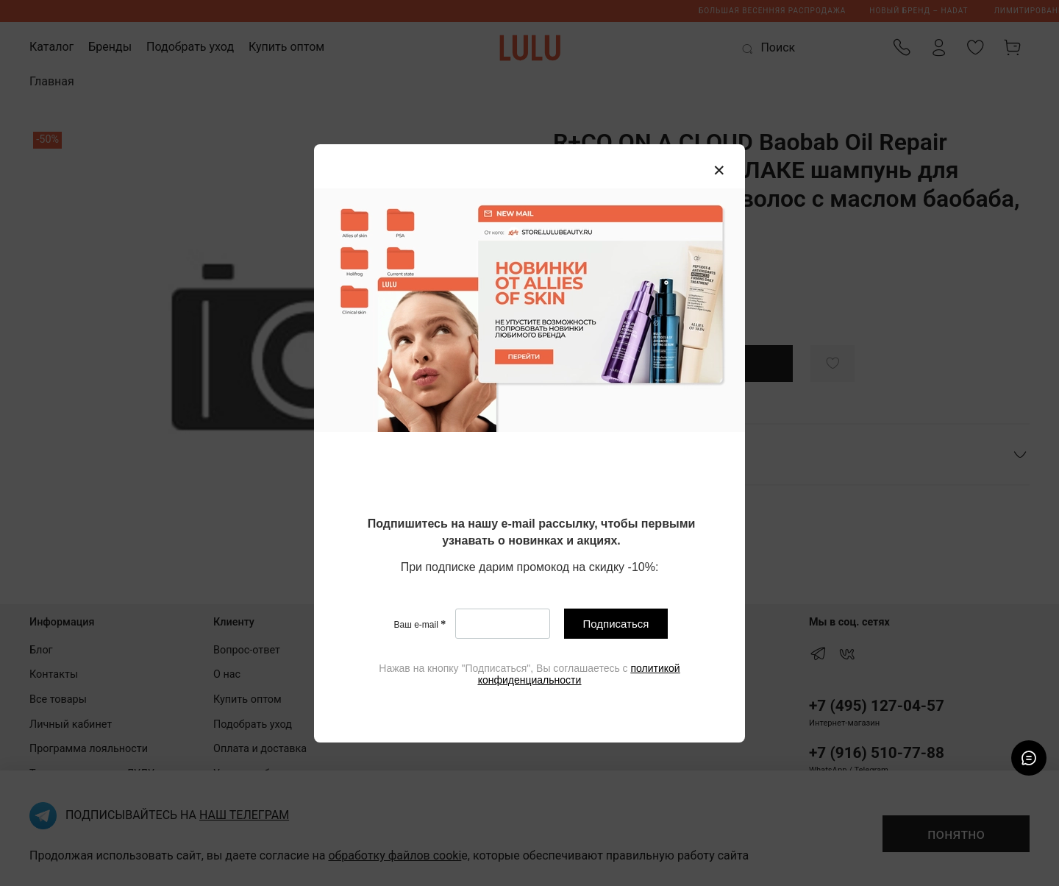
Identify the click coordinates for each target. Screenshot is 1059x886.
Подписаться (616, 623)
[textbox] (531, 533)
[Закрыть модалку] (719, 171)
